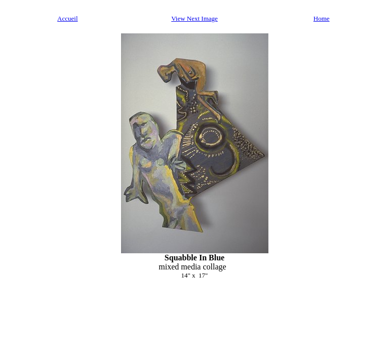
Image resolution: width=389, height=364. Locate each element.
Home (322, 18)
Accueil (67, 18)
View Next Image (194, 18)
